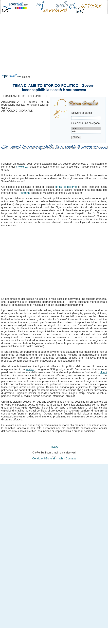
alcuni (103, 372)
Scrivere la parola (81, 112)
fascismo (25, 192)
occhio (30, 369)
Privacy (54, 447)
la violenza (21, 166)
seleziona (86, 128)
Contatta (71, 458)
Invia (60, 458)
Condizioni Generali (43, 458)
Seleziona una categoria (85, 123)
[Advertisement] (31, 48)
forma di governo (66, 186)
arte (86, 131)
